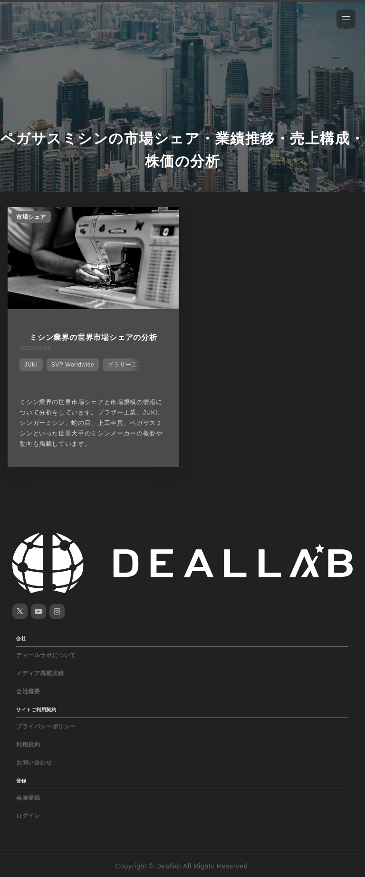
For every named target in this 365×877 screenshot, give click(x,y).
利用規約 (28, 744)
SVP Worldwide (73, 364)
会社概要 (28, 691)
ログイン (28, 815)
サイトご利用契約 (36, 709)
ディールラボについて (46, 655)
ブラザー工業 (125, 364)
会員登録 (28, 797)
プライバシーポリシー (46, 726)
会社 (21, 638)
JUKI (31, 364)
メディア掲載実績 (40, 673)
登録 (21, 780)
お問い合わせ (34, 762)
